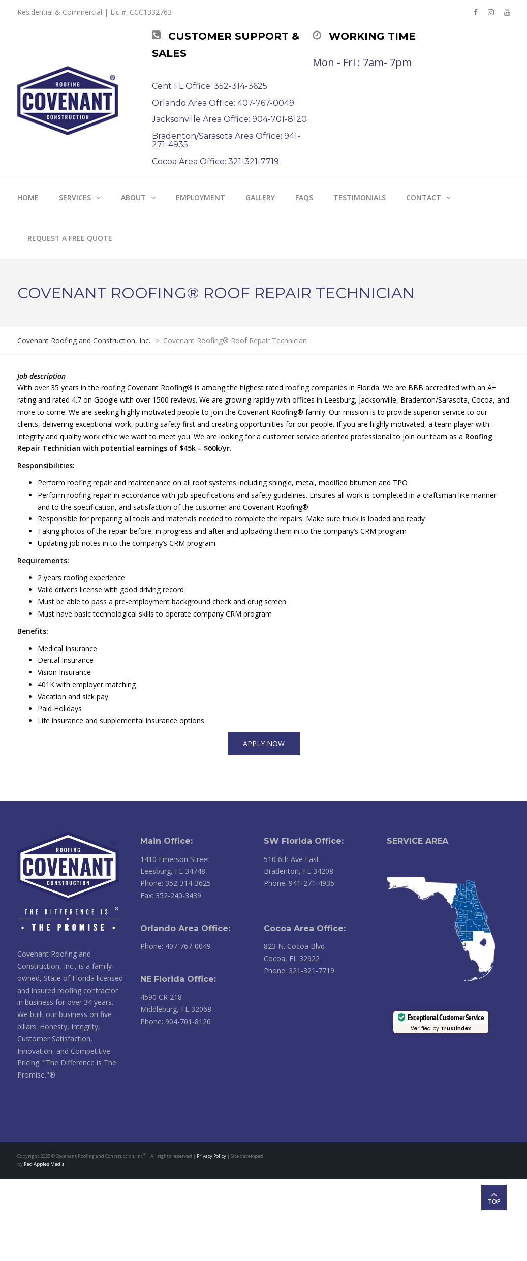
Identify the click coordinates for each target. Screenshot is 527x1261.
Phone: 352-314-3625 (175, 883)
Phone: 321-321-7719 (299, 970)
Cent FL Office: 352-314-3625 (209, 86)
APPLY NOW (264, 743)
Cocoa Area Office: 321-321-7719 (215, 161)
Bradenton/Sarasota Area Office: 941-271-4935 (226, 140)
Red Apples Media (44, 1164)
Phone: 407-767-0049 (175, 946)
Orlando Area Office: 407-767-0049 (223, 103)
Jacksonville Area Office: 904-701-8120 (229, 119)
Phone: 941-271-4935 (299, 883)
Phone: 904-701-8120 (175, 1021)
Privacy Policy (211, 1156)
